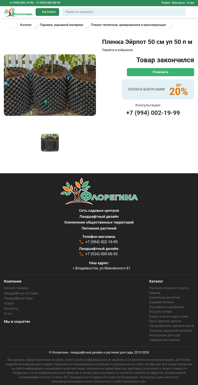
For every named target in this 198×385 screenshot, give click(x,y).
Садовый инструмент (164, 340)
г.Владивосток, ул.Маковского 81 (102, 268)
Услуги (165, 2)
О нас (190, 2)
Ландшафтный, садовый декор (171, 326)
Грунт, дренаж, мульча (165, 321)
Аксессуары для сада (164, 335)
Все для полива (160, 311)
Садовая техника (161, 302)
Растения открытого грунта (169, 288)
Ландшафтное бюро (18, 298)
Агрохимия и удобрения (166, 307)
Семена (154, 293)
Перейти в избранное (117, 50)
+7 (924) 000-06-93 (48, 2)
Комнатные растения (164, 297)
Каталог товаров (16, 288)
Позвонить (161, 72)
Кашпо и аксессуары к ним (168, 316)
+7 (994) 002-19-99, (21, 2)
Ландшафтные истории (21, 293)
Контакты (178, 2)
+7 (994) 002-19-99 (153, 112)
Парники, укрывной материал (170, 330)
